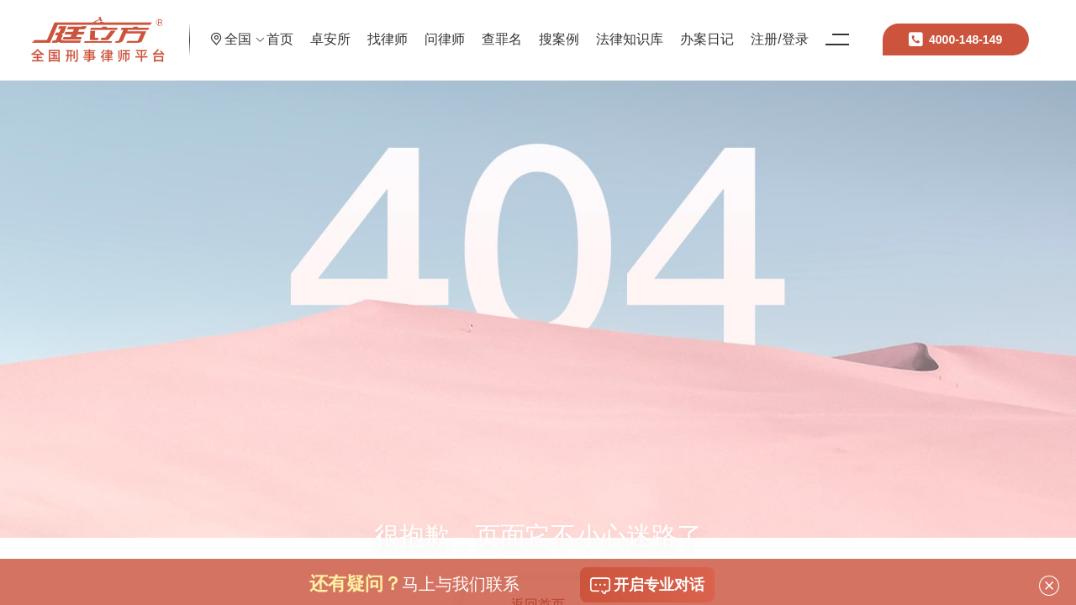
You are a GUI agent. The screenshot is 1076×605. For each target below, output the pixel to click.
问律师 (507, 29)
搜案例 (621, 29)
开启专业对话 (647, 585)
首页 (342, 29)
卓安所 (392, 29)
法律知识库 (691, 29)
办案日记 (769, 29)
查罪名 (564, 29)
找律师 (450, 29)
